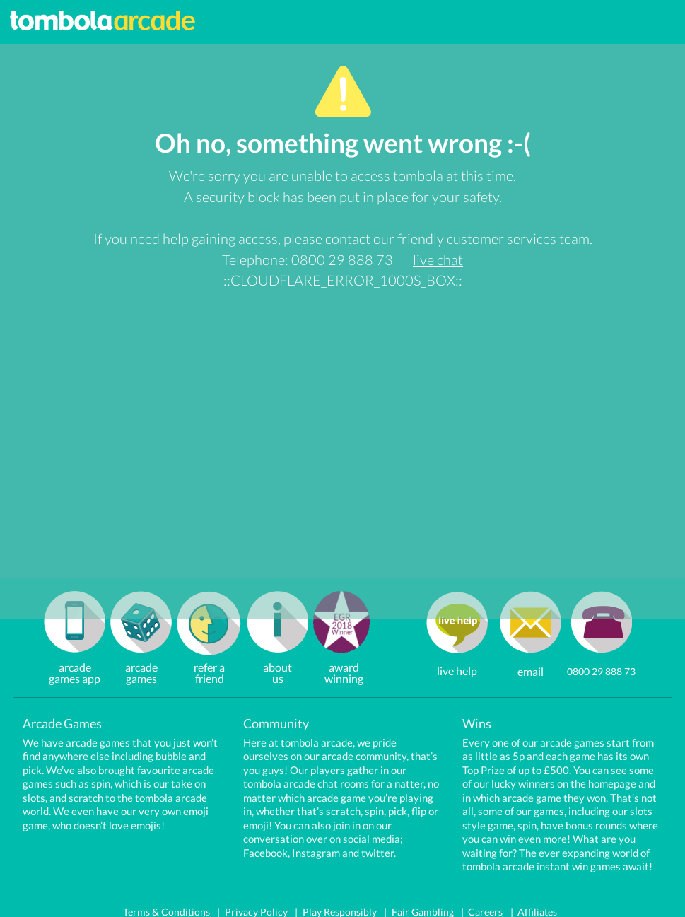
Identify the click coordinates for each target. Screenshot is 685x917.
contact (347, 238)
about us (277, 661)
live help (457, 670)
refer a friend (209, 661)
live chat (438, 259)
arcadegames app (74, 661)
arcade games (141, 661)
